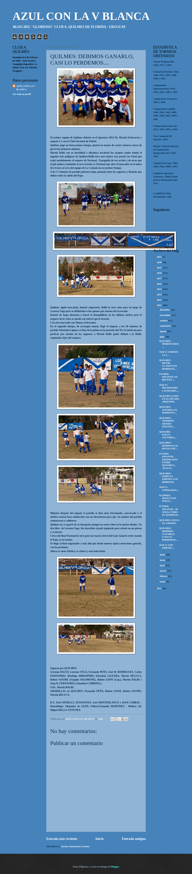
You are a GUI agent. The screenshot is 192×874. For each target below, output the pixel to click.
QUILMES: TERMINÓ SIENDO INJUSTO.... (167, 422)
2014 (159, 294)
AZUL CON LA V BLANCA (81, 16)
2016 (159, 284)
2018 (159, 273)
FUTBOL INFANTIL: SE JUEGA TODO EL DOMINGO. (169, 510)
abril (162, 565)
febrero (164, 576)
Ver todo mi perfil (22, 94)
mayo (163, 560)
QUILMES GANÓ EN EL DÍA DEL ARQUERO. (169, 399)
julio (162, 336)
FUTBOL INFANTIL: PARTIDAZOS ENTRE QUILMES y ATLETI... (168, 461)
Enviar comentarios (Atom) (75, 846)
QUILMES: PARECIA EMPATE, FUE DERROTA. (168, 477)
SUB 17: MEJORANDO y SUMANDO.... (169, 388)
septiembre (166, 326)
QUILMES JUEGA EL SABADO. (169, 521)
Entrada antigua (134, 839)
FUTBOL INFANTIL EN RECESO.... (168, 377)
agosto (163, 331)
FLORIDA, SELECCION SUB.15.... (167, 498)
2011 (159, 588)
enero (163, 581)
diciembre (165, 309)
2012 (159, 305)
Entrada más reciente (61, 839)
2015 (159, 289)
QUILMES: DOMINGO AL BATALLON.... (168, 445)
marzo (163, 570)
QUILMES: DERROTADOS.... (169, 344)
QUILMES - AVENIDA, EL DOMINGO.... (168, 410)
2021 (159, 257)
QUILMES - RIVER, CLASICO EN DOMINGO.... (168, 364)
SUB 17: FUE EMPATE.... (166, 546)
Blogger (115, 866)
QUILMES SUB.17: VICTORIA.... (168, 435)
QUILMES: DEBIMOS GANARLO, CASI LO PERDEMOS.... (168, 534)
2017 (159, 278)
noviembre (165, 315)
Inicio (99, 839)
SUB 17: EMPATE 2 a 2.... (168, 353)
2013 (159, 300)
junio (163, 554)
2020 (159, 262)
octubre (164, 320)
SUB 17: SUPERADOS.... (169, 488)
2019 (159, 267)
